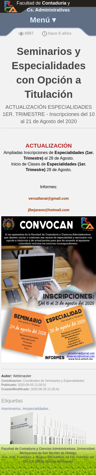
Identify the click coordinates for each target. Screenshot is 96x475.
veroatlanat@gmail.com (48, 198)
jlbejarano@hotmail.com (48, 210)
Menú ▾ (43, 20)
